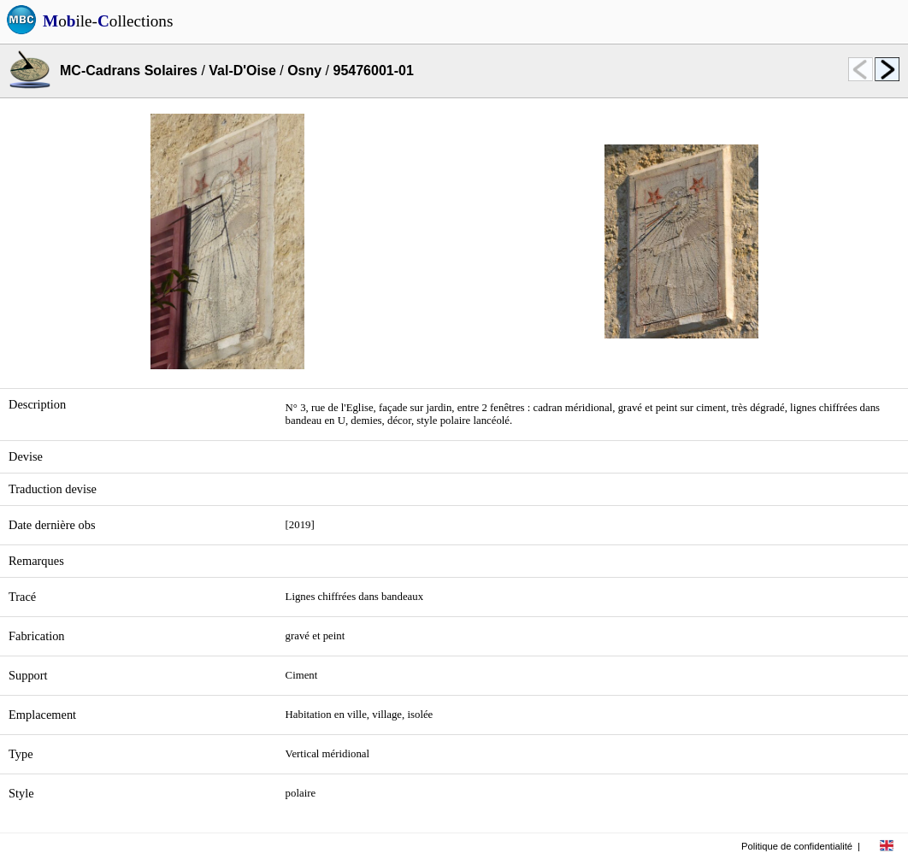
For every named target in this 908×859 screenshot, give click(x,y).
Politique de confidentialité (796, 846)
